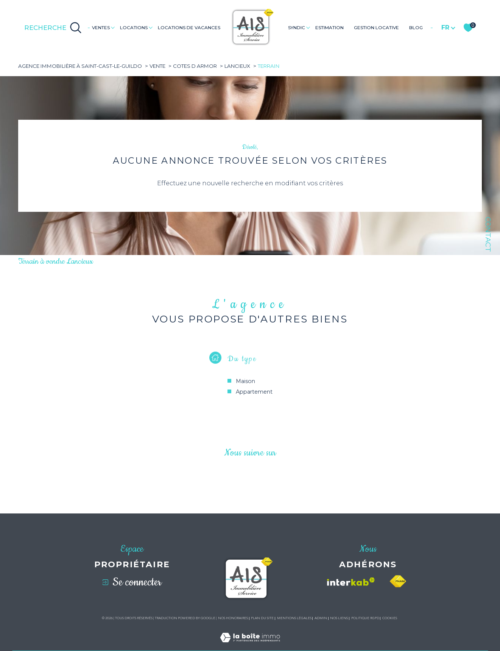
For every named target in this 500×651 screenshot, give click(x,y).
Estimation (329, 27)
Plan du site (262, 618)
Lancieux (237, 66)
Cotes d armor (195, 66)
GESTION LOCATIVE (376, 27)
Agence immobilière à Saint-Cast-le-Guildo (80, 66)
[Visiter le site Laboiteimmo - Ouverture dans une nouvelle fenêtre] (250, 646)
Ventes (101, 27)
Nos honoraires (233, 618)
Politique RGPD (365, 618)
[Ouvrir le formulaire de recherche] (53, 28)
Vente (157, 66)
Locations (134, 27)
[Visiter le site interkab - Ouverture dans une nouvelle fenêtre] (351, 581)
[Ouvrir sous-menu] (112, 27)
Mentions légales (294, 618)
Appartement (254, 399)
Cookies (389, 618)
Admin (321, 618)
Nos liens (339, 618)
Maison (245, 388)
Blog (416, 27)
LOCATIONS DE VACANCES (189, 27)
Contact (488, 234)
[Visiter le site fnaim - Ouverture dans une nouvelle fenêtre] (398, 581)
